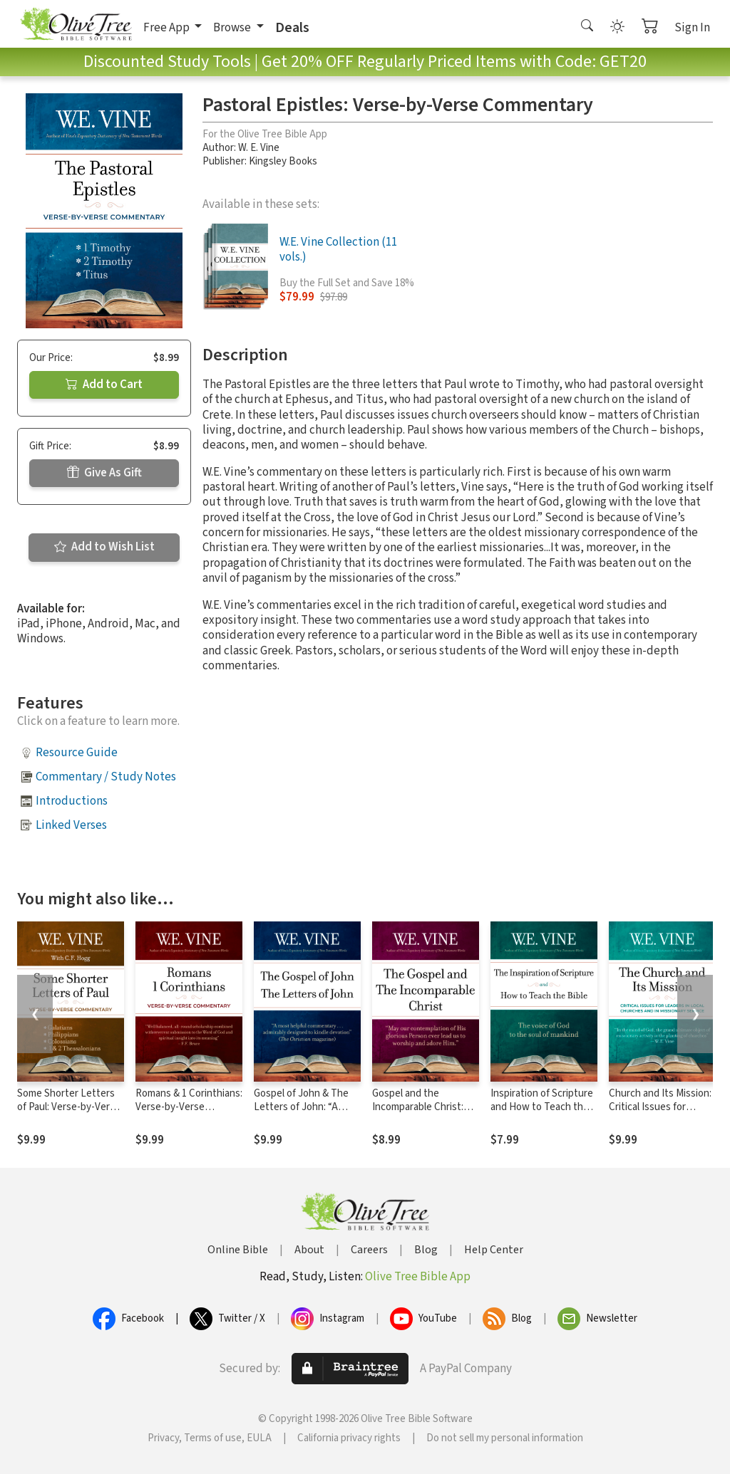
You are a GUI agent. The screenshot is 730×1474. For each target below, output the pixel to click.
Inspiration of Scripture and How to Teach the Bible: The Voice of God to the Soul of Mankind (541, 1113)
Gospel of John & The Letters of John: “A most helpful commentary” (301, 1113)
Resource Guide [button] (77, 752)
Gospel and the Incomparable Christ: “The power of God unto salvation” (417, 1113)
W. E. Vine (258, 147)
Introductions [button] (72, 801)
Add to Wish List (104, 546)
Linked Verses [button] (71, 825)
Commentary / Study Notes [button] (106, 776)
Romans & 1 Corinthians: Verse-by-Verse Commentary (188, 1107)
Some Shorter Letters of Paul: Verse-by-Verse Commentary (68, 1107)
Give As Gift (104, 472)
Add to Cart (104, 384)
